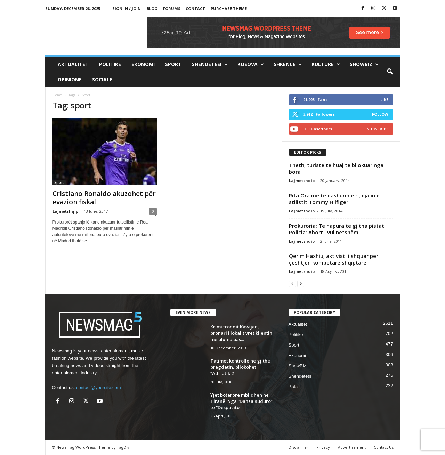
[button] (389, 72)
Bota (293, 386)
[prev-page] (292, 283)
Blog (152, 8)
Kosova (250, 64)
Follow (380, 114)
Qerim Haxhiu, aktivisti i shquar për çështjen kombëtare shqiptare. (333, 259)
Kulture (326, 64)
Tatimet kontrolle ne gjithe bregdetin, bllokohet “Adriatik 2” (240, 367)
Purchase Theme (229, 8)
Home (57, 94)
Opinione (70, 79)
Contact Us (384, 447)
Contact (195, 8)
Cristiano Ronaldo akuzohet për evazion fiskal (104, 197)
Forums (171, 8)
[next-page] (300, 283)
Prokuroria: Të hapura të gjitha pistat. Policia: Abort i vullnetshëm (337, 229)
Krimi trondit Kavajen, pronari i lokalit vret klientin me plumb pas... (241, 333)
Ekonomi (143, 64)
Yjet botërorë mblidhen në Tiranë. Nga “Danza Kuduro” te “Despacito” (241, 401)
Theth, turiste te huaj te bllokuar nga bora (336, 168)
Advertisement (352, 447)
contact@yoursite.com (98, 387)
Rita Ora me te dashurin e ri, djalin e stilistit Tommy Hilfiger (334, 198)
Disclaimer (298, 447)
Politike (110, 64)
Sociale (102, 79)
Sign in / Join (126, 8)
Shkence (288, 64)
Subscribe (377, 128)
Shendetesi (210, 64)
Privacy (323, 447)
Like (384, 99)
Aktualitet (73, 64)
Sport (173, 64)
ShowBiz (364, 64)
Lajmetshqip (65, 211)
